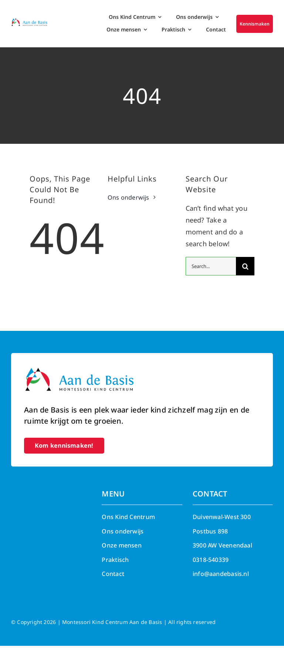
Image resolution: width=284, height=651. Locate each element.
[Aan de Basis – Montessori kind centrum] (29, 21)
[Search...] (211, 271)
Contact (113, 579)
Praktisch (115, 565)
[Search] (245, 271)
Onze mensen (121, 550)
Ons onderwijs (122, 536)
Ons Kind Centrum (128, 522)
